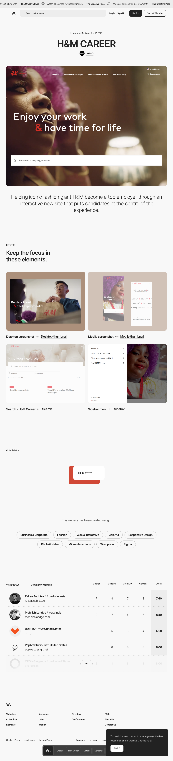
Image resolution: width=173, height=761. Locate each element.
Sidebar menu (97, 409)
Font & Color (73, 750)
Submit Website (155, 13)
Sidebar (119, 409)
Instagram (93, 740)
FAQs (107, 714)
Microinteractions (80, 544)
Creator (60, 750)
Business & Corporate (34, 534)
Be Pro (136, 13)
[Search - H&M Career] (45, 373)
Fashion (62, 534)
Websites (10, 714)
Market (42, 724)
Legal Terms (29, 740)
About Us (109, 719)
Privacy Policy (45, 740)
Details (87, 750)
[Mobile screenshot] (127, 301)
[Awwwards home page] (48, 750)
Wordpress (107, 544)
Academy (44, 714)
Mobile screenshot (101, 337)
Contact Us (110, 724)
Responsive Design (140, 534)
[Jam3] (86, 53)
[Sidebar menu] (127, 373)
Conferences (78, 719)
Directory (76, 714)
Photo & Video (50, 544)
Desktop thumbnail (54, 336)
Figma (128, 544)
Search (47, 409)
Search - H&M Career (20, 409)
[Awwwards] (14, 13)
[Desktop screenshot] (45, 301)
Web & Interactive (88, 534)
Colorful (114, 534)
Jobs (41, 719)
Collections (11, 719)
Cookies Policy (13, 740)
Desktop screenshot (20, 337)
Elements (99, 750)
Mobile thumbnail (132, 336)
